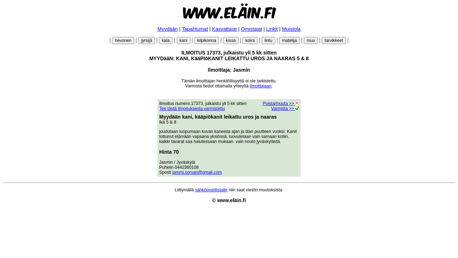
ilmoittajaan (261, 86)
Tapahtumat (195, 29)
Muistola (291, 29)
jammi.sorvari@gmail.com (197, 172)
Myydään (167, 29)
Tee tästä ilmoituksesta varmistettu (192, 108)
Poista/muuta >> (281, 103)
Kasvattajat (224, 29)
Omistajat (251, 29)
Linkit (272, 29)
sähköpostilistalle (211, 189)
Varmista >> (285, 108)
